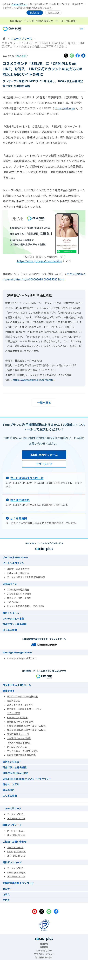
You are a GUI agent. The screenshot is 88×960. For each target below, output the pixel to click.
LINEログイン (10, 583)
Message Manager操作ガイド (22, 658)
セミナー (7, 888)
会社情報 (44, 943)
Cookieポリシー (19, 4)
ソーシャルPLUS (15, 814)
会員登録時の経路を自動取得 (21, 755)
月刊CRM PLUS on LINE (15, 773)
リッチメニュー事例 (13, 618)
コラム (6, 894)
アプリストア (44, 464)
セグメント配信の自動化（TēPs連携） (26, 606)
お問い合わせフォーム (44, 455)
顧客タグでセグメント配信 (20, 704)
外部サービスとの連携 (18, 568)
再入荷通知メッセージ (18, 734)
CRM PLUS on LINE (16, 818)
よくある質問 (10, 630)
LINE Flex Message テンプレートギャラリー (27, 778)
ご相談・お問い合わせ (14, 841)
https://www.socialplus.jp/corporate (32, 379)
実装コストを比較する (18, 572)
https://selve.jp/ (65, 108)
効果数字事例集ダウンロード (18, 883)
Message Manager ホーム (17, 652)
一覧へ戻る (44, 402)
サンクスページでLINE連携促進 (22, 696)
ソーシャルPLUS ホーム (15, 557)
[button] (81, 29)
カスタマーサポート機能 (19, 597)
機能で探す (9, 690)
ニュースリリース (21, 38)
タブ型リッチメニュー (18, 746)
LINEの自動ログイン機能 (19, 593)
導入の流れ (9, 790)
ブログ (6, 900)
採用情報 (44, 947)
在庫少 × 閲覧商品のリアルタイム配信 (26, 725)
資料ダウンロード (12, 862)
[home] (12, 29)
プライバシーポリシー (44, 953)
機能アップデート (12, 825)
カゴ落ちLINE (13, 700)
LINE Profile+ (13, 602)
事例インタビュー (12, 613)
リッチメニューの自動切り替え (22, 750)
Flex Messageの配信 (17, 717)
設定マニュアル (11, 784)
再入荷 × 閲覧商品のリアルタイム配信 (26, 729)
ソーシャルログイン (13, 563)
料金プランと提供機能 (14, 624)
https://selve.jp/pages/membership (39, 261)
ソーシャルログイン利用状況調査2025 (26, 577)
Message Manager (16, 851)
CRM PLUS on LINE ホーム (17, 685)
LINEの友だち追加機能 (18, 589)
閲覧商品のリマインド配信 (20, 721)
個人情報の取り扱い (44, 957)
